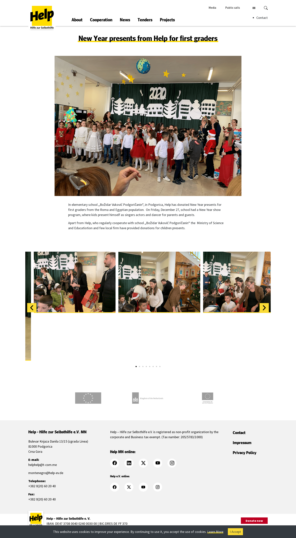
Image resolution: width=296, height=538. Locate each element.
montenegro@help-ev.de (45, 473)
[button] (31, 307)
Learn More (215, 532)
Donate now (254, 521)
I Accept (235, 532)
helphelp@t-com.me (42, 465)
